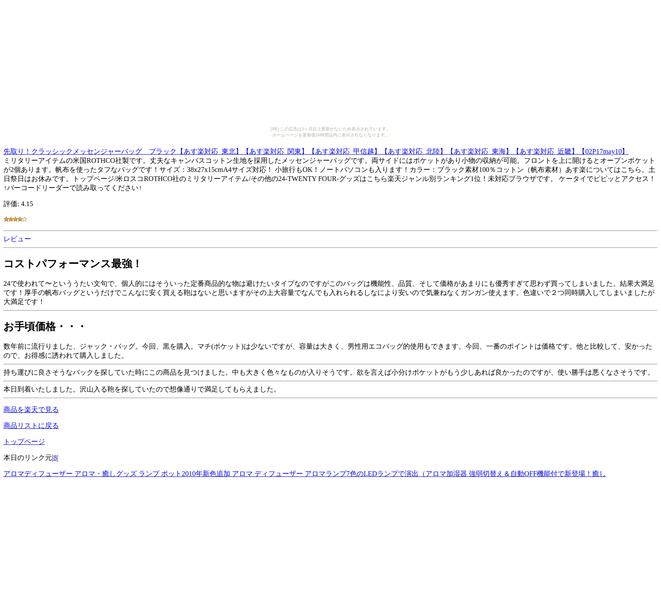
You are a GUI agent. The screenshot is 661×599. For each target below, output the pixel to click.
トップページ (24, 441)
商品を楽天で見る (31, 409)
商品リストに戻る (31, 425)
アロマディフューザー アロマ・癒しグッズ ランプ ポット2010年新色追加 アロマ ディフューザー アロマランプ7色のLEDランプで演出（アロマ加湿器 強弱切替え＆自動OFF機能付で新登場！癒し (304, 473)
